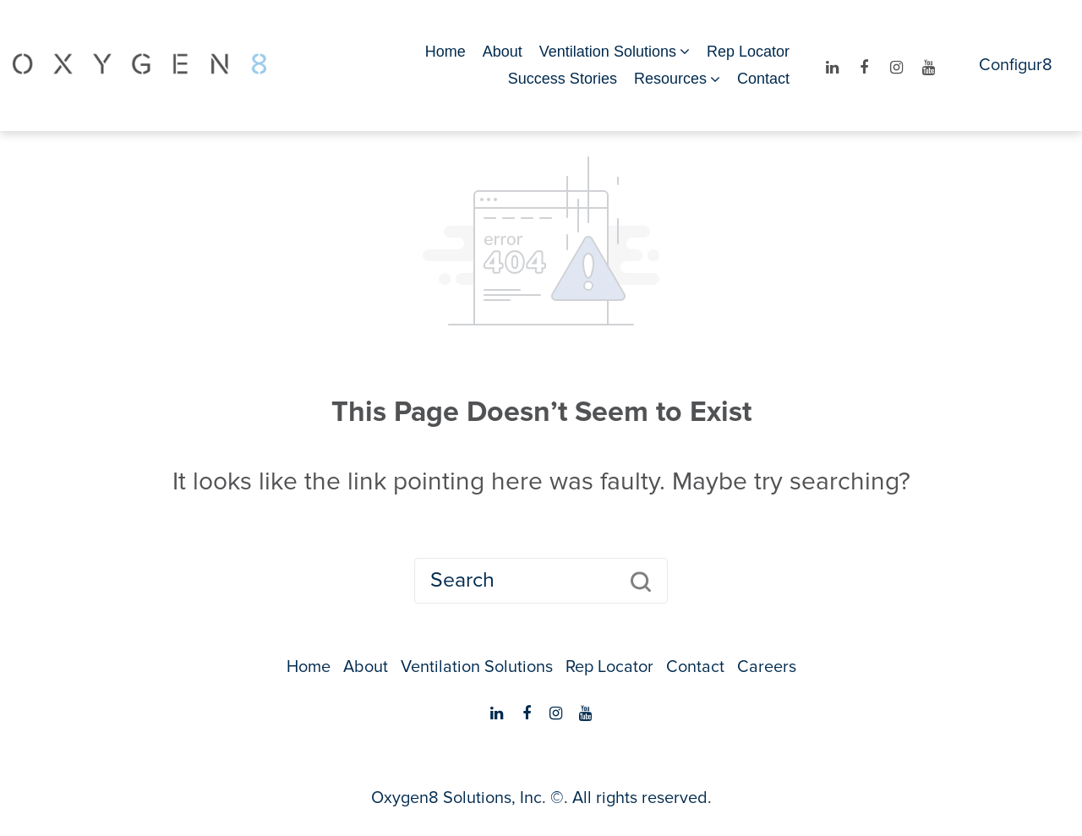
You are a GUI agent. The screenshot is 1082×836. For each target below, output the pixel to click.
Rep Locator (748, 51)
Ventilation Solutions (607, 51)
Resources (670, 78)
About (502, 51)
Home (445, 51)
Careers (766, 667)
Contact (763, 78)
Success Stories (562, 78)
